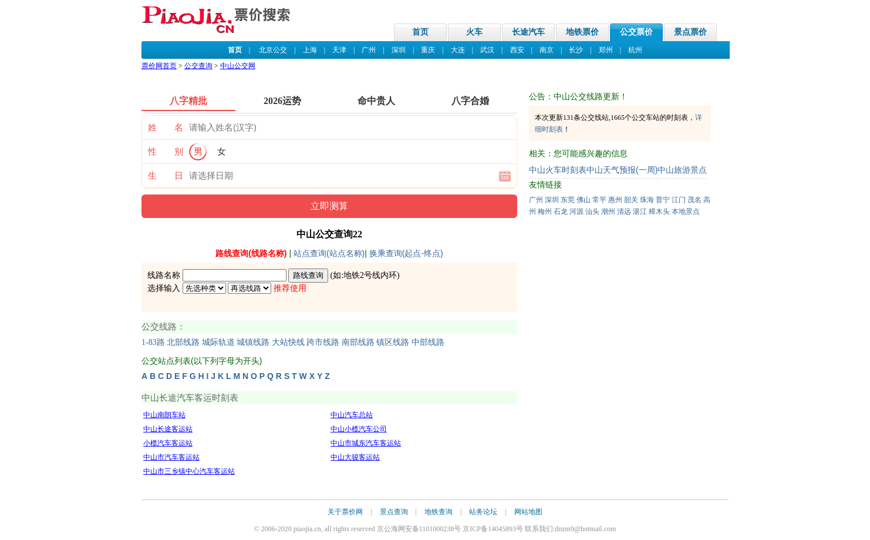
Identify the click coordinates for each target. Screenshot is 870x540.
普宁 (663, 200)
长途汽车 (528, 32)
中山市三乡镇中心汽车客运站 (189, 471)
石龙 (561, 211)
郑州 (606, 50)
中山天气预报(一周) (621, 170)
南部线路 (358, 342)
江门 (679, 200)
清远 (624, 211)
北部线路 (183, 342)
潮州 (608, 211)
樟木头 (659, 211)
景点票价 (690, 32)
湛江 (640, 211)
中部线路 (428, 342)
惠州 (615, 200)
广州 (369, 50)
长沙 (576, 50)
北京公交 (273, 50)
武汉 (487, 50)
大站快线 (288, 342)
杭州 (635, 50)
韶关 (631, 200)
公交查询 (198, 66)
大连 (458, 50)
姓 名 (165, 127)
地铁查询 (438, 512)
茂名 (694, 200)
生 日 (165, 175)
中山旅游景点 (682, 170)
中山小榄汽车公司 (359, 429)
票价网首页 (159, 66)
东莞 (568, 200)
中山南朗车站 (164, 415)
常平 (599, 200)
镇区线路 (392, 342)
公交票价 (636, 32)
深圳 (399, 50)
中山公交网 (237, 66)
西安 (517, 50)
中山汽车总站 (352, 415)
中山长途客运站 (168, 429)
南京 (546, 50)
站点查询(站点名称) (329, 253)
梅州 (545, 211)
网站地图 (528, 512)
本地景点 (686, 211)
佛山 (583, 200)
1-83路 (153, 342)
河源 (576, 211)
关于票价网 (345, 512)
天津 (339, 50)
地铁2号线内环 (370, 275)
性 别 (165, 151)
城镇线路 (253, 342)
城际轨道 (218, 342)
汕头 (592, 211)
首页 (420, 32)
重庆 (428, 50)
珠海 (647, 200)
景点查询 (394, 512)
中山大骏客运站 (355, 457)
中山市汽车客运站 (171, 457)
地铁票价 (582, 32)
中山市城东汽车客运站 (366, 443)
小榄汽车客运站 (168, 443)
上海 (310, 50)
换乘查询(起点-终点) (406, 253)
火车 (474, 32)
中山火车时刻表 (557, 170)
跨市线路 (322, 342)
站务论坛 (483, 512)
